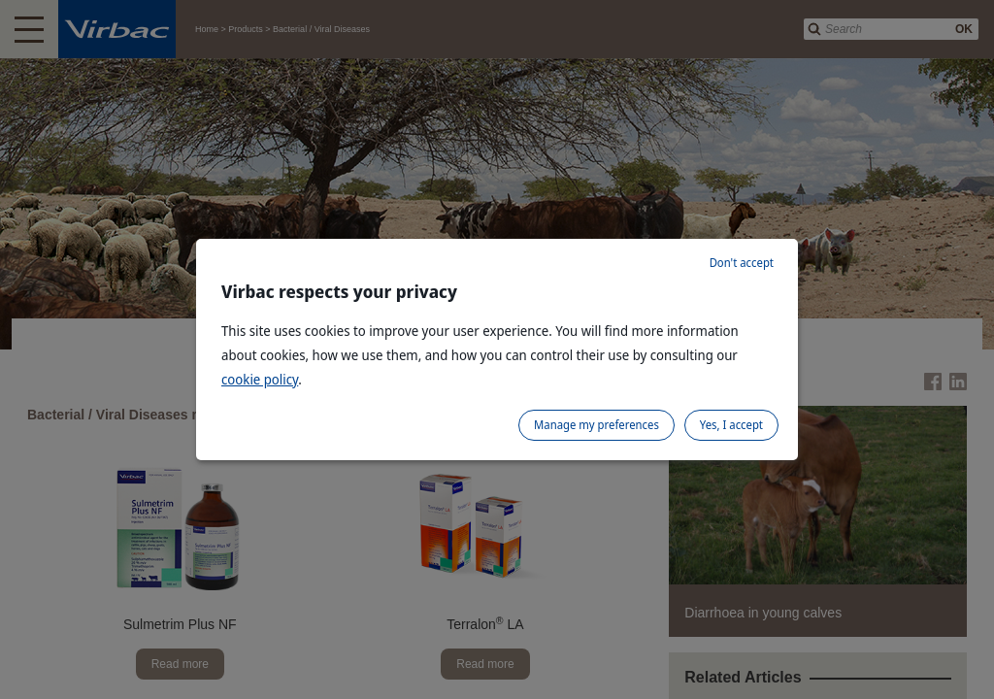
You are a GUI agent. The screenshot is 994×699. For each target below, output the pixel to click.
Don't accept (742, 262)
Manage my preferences (596, 424)
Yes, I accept (731, 424)
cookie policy (259, 379)
